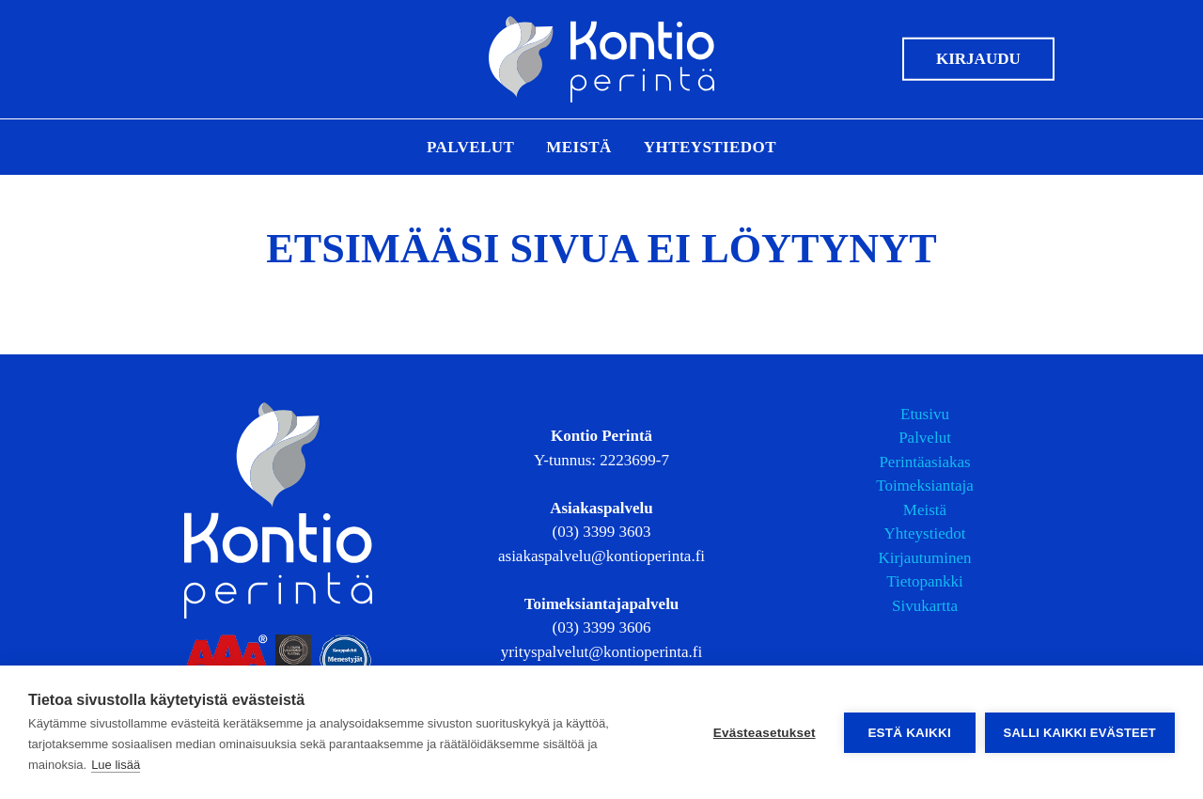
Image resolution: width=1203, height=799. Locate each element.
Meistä (579, 147)
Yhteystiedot (710, 147)
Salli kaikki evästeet (1080, 733)
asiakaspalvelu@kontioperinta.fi (601, 556)
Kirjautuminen (924, 558)
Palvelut (470, 147)
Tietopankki (924, 581)
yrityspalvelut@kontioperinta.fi (601, 652)
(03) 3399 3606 (602, 627)
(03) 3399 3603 (602, 531)
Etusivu (924, 414)
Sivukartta (925, 606)
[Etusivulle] (601, 59)
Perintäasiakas (924, 462)
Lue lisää (115, 765)
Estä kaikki (908, 733)
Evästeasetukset (764, 733)
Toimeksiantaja (925, 485)
